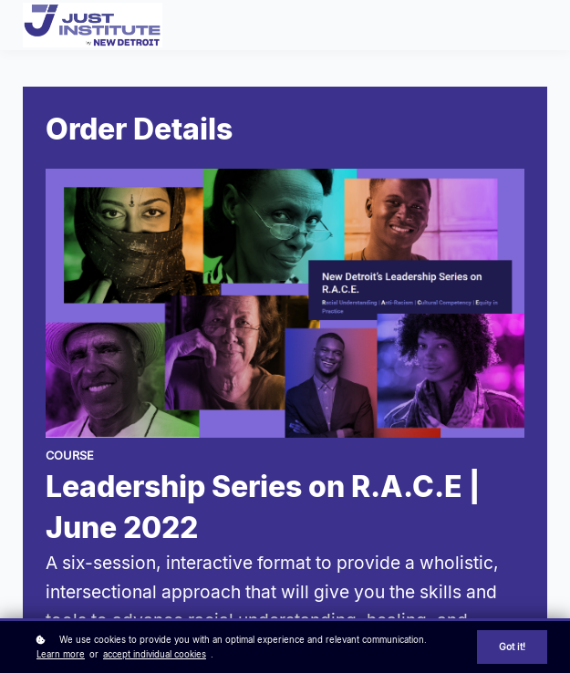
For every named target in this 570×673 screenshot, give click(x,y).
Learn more (60, 654)
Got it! (512, 647)
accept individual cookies (154, 654)
